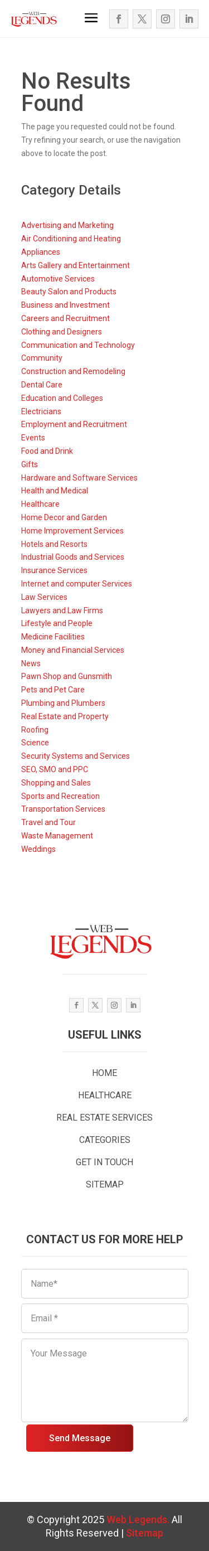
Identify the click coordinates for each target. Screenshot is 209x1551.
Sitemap (144, 1533)
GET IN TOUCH (104, 1162)
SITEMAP (105, 1184)
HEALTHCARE (105, 1095)
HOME (104, 1073)
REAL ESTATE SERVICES (104, 1117)
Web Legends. (139, 1519)
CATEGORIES (104, 1140)
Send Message (79, 1438)
